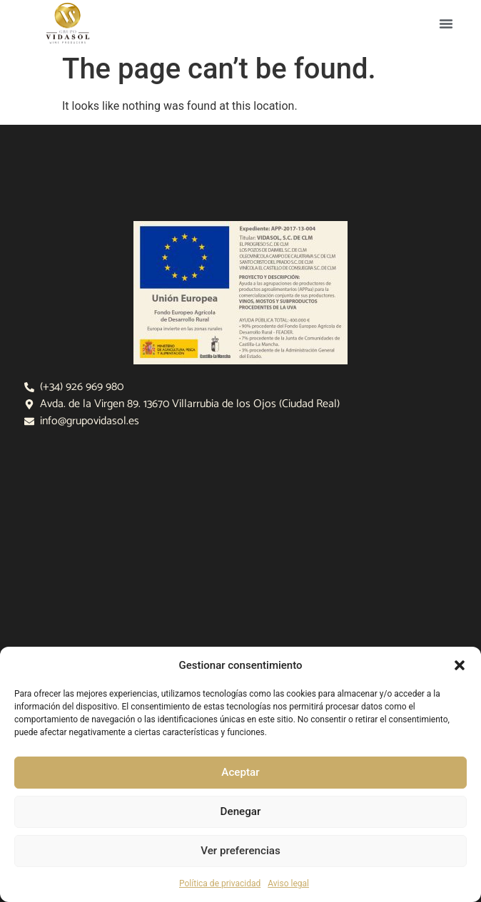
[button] (459, 665)
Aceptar (241, 773)
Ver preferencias (240, 851)
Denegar (240, 812)
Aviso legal (288, 883)
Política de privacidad (219, 883)
